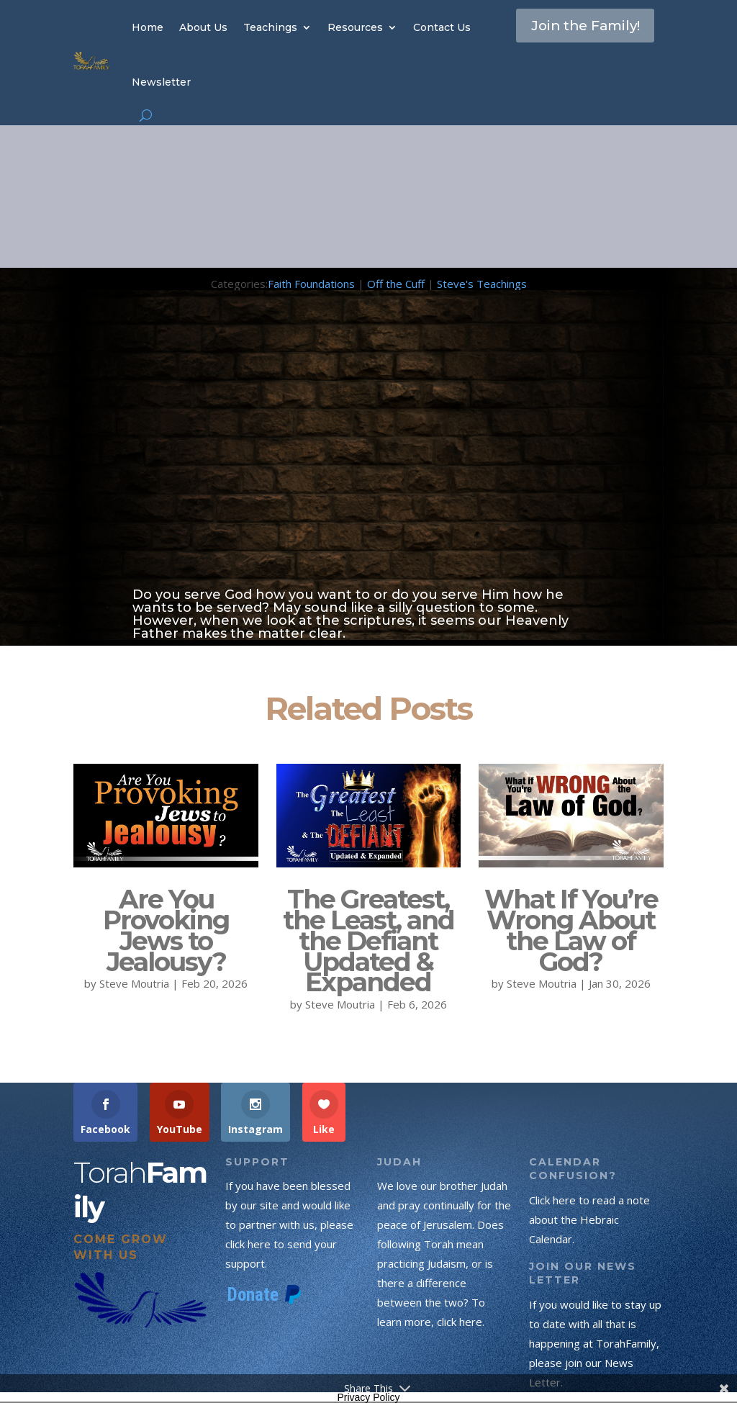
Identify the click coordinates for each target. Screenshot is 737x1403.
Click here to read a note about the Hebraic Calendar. (589, 1219)
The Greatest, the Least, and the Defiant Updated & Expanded (368, 940)
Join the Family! (562, 39)
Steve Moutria (134, 983)
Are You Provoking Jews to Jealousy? (166, 930)
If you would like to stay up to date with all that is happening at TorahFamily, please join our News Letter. (595, 1343)
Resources (355, 27)
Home (147, 27)
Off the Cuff (396, 283)
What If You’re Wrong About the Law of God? (571, 930)
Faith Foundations (311, 283)
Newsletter (161, 82)
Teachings (270, 27)
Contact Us (442, 27)
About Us (203, 27)
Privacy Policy (368, 1397)
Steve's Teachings (482, 283)
